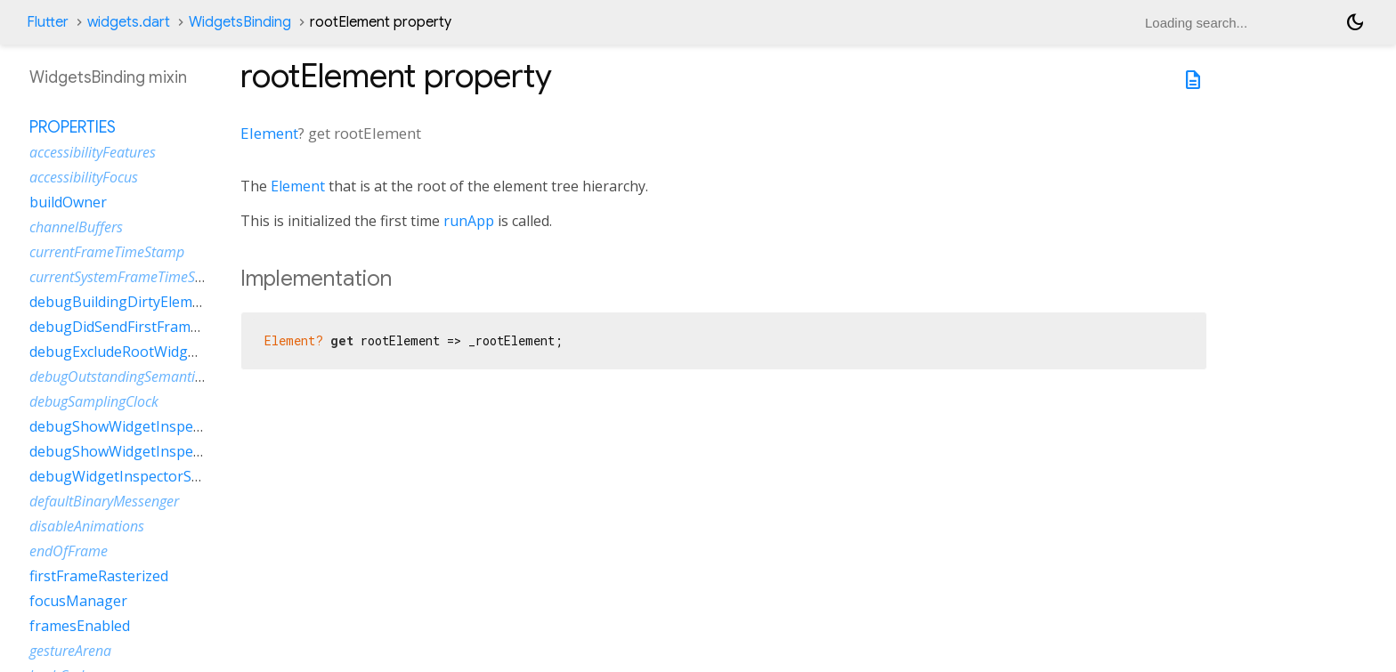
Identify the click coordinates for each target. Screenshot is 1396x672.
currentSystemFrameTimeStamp (128, 277)
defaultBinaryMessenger (104, 501)
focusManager (78, 601)
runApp (468, 221)
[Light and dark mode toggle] (1355, 22)
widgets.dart (128, 22)
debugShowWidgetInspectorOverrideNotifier (179, 451)
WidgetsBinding (240, 22)
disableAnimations (86, 526)
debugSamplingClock (93, 401)
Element (269, 133)
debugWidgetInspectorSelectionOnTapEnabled (186, 476)
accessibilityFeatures (92, 152)
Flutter (48, 22)
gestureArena (70, 650)
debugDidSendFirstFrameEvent (132, 326)
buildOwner (68, 202)
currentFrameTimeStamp (106, 252)
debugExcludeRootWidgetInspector (147, 351)
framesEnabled (79, 626)
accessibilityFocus (83, 177)
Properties (72, 127)
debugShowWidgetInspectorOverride (153, 426)
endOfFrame (68, 551)
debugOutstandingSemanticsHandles (143, 376)
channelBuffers (76, 227)
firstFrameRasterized (98, 576)
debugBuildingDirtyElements (125, 302)
